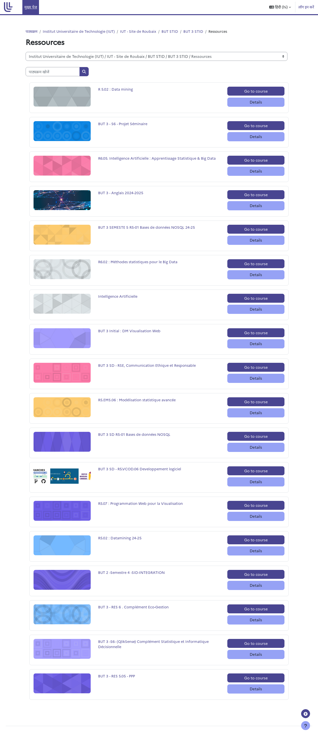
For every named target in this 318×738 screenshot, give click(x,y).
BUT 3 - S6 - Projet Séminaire (123, 124)
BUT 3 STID (199, 31)
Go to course (256, 91)
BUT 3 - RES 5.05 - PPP (117, 676)
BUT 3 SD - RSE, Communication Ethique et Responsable (148, 365)
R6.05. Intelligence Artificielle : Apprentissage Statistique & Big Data (158, 158)
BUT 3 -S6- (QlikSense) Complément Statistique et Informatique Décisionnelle (155, 644)
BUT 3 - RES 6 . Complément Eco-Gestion (134, 607)
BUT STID (174, 31)
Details (256, 102)
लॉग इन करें (306, 6)
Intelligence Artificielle (118, 296)
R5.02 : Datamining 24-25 (120, 538)
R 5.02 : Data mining (115, 89)
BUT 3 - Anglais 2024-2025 (121, 193)
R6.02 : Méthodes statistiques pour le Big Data (139, 262)
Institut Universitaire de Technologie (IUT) (80, 31)
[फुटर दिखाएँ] (305, 725)
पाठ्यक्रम (32, 31)
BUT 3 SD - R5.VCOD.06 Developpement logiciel (141, 469)
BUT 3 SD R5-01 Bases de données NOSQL (136, 434)
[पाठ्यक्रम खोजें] (53, 71)
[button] (280, 7)
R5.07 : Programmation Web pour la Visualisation (141, 503)
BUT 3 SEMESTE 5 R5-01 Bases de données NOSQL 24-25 (148, 227)
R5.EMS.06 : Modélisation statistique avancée (138, 400)
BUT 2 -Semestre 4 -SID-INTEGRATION (133, 572)
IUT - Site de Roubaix (142, 31)
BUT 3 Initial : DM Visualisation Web (130, 331)
